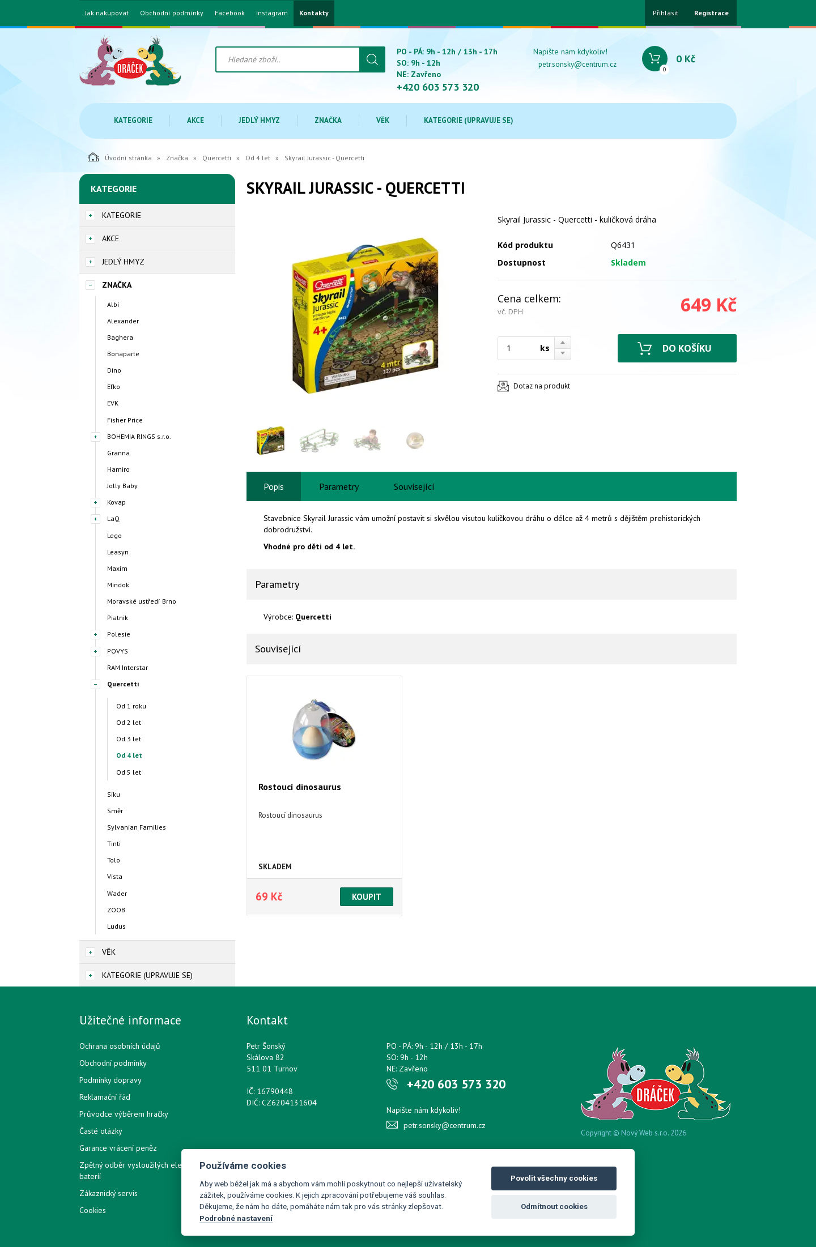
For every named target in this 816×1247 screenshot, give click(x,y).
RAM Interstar (127, 667)
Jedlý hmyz (259, 120)
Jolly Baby (122, 485)
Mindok (118, 584)
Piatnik (117, 617)
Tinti (114, 843)
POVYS (117, 651)
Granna (118, 453)
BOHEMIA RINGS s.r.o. (139, 436)
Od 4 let (257, 157)
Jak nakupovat (107, 13)
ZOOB (116, 910)
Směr (115, 810)
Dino (114, 370)
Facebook (230, 13)
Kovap (116, 502)
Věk (382, 120)
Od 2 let (128, 722)
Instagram (272, 13)
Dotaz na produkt (541, 386)
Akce (195, 120)
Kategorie (133, 120)
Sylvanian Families (136, 827)
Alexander (123, 321)
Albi (113, 304)
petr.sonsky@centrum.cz (577, 64)
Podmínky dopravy (110, 1080)
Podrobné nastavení (236, 1218)
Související (414, 486)
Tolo (113, 860)
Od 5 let (128, 772)
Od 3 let (128, 738)
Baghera (120, 337)
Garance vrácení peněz (118, 1148)
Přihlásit (665, 12)
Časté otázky (100, 1131)
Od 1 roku (131, 706)
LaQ (113, 518)
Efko (113, 386)
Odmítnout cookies (554, 1206)
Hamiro (118, 469)
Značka (328, 120)
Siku (113, 794)
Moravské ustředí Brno (141, 601)
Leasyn (118, 552)
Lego (114, 535)
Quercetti (216, 157)
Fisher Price (125, 420)
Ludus (116, 926)
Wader (117, 893)
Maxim (117, 568)
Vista (114, 876)
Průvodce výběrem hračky (123, 1114)
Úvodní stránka (120, 157)
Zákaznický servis (108, 1193)
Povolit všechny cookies (554, 1178)
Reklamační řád (104, 1097)
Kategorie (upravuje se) (468, 120)
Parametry (339, 486)
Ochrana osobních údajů (119, 1046)
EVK (112, 403)
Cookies (92, 1210)
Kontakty (314, 13)
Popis (274, 486)
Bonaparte (123, 353)
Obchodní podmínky (171, 13)
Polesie (118, 634)
